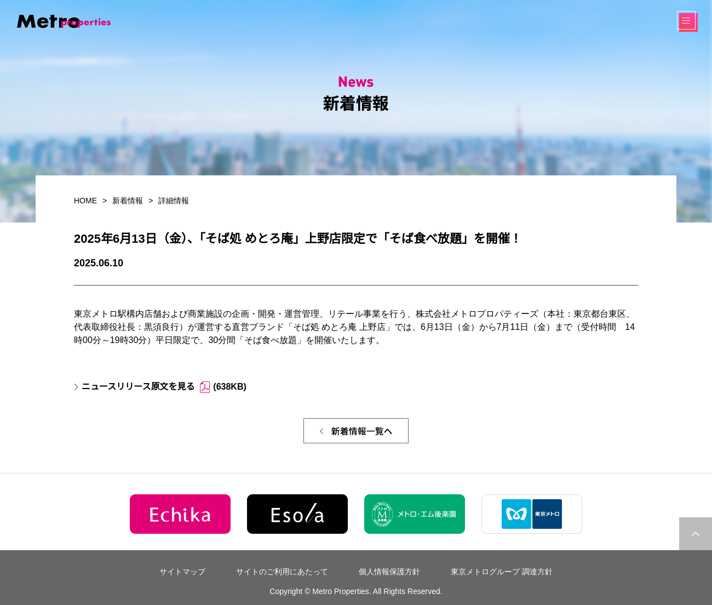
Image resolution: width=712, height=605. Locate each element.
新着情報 (127, 200)
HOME (85, 200)
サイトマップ (182, 571)
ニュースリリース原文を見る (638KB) (164, 387)
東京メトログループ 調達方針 (502, 571)
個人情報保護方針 (389, 571)
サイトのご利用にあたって (282, 571)
